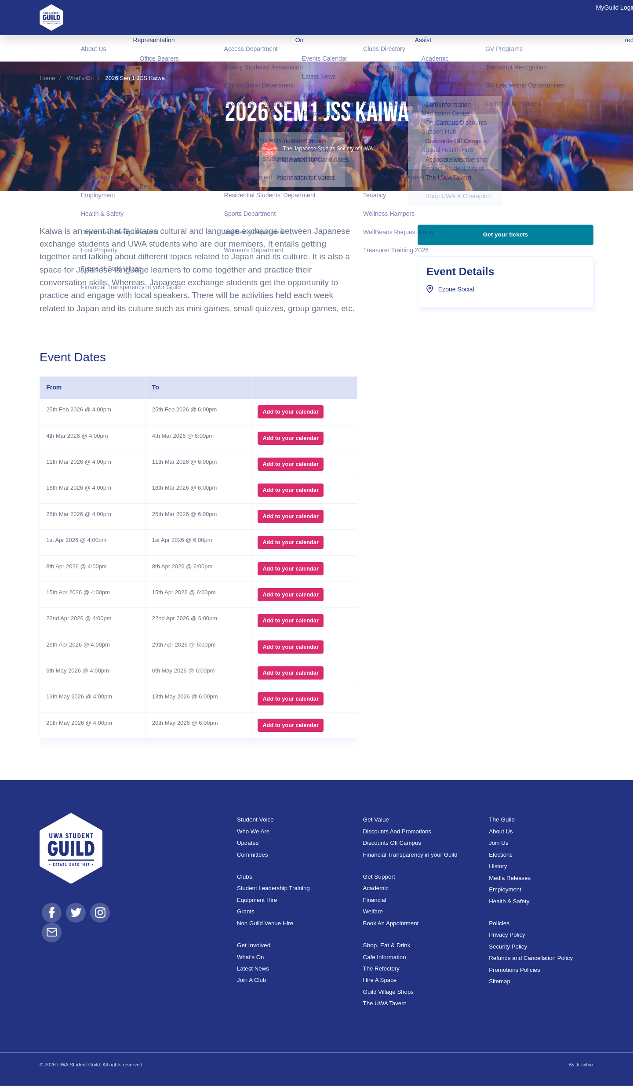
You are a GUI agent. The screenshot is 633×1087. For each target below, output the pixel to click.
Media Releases (510, 879)
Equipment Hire (257, 901)
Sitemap (499, 983)
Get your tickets (505, 245)
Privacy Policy (507, 936)
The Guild (503, 821)
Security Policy (508, 948)
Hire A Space (380, 981)
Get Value (377, 821)
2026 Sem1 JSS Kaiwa (135, 78)
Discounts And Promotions (397, 832)
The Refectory (381, 970)
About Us (501, 832)
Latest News (253, 970)
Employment (505, 890)
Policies (500, 924)
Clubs (245, 877)
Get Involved (255, 946)
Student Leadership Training (273, 890)
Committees (252, 856)
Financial (374, 901)
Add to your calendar (288, 413)
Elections (501, 856)
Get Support (381, 877)
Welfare (373, 913)
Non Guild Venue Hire (265, 924)
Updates (247, 844)
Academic (376, 890)
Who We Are (253, 832)
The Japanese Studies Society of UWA (316, 150)
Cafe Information (384, 958)
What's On (80, 78)
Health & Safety (509, 902)
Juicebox (583, 1066)
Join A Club (251, 981)
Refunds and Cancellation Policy (531, 959)
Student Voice (257, 821)
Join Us (498, 844)
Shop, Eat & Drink (389, 946)
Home (47, 78)
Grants (246, 913)
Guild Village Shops (388, 993)
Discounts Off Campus (392, 844)
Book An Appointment (391, 924)
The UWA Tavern (385, 1005)
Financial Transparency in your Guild (410, 856)
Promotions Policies (514, 971)
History (498, 868)
